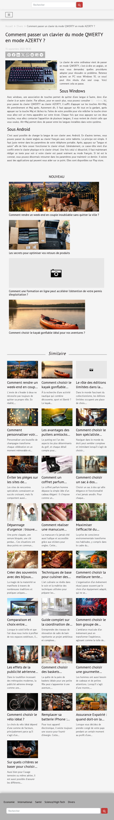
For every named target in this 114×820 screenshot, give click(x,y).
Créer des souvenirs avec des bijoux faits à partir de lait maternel (22, 579)
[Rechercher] (53, 5)
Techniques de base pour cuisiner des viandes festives (57, 577)
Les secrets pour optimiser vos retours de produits (39, 253)
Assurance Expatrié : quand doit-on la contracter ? (91, 719)
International (25, 802)
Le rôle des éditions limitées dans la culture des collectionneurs (91, 389)
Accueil (9, 26)
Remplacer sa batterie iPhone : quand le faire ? (54, 719)
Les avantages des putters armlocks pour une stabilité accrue (55, 437)
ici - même (96, 100)
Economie (9, 802)
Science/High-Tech (55, 802)
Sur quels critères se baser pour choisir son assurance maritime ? (22, 769)
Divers (20, 26)
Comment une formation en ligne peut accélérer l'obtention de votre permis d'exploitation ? (55, 292)
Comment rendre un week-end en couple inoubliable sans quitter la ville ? (54, 215)
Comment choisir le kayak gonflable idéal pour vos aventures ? (47, 332)
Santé (38, 802)
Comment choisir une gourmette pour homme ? (89, 672)
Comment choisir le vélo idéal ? (22, 716)
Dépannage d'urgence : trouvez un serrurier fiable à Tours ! (22, 532)
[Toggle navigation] (9, 14)
